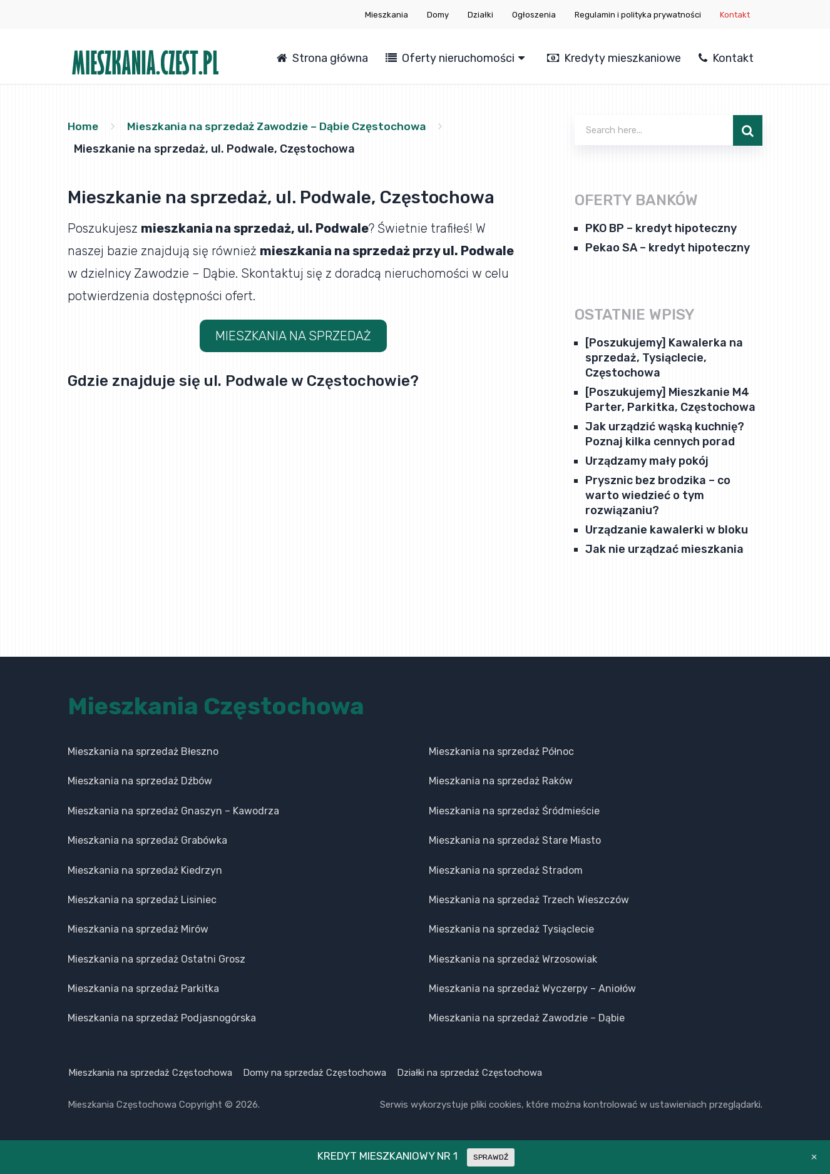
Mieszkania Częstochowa (216, 706)
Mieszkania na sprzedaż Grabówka (147, 840)
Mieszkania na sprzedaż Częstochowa (150, 1072)
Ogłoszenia (534, 14)
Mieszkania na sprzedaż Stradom (506, 870)
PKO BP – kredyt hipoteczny (661, 228)
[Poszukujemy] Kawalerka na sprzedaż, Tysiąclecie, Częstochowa (664, 358)
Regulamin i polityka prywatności (638, 14)
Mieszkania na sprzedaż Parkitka (143, 988)
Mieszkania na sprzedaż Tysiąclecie (511, 929)
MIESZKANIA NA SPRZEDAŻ (293, 335)
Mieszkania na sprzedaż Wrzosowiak (513, 959)
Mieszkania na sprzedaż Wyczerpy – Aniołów (532, 988)
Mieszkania (386, 14)
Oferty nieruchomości (450, 58)
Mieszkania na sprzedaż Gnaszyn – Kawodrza (173, 811)
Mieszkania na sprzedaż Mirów (138, 929)
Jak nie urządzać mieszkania (664, 549)
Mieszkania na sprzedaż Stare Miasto (515, 840)
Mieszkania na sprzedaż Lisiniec (142, 900)
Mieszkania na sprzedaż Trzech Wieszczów (529, 900)
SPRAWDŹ (490, 1157)
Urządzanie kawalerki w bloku (666, 530)
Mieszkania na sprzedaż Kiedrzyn (145, 870)
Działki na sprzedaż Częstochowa (471, 1072)
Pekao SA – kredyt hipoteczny (667, 248)
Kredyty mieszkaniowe (614, 58)
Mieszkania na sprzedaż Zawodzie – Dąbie (527, 1018)
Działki (480, 14)
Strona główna (322, 58)
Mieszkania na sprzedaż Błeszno (143, 751)
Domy (438, 14)
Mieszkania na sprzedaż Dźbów (140, 781)
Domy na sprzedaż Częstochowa (315, 1072)
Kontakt (735, 14)
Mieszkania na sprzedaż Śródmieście (514, 811)
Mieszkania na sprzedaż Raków (501, 781)
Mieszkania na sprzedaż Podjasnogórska (162, 1018)
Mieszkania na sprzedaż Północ (501, 751)
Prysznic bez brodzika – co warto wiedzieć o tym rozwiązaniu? (657, 495)
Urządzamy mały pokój (647, 461)
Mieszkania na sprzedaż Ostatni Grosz (156, 959)
